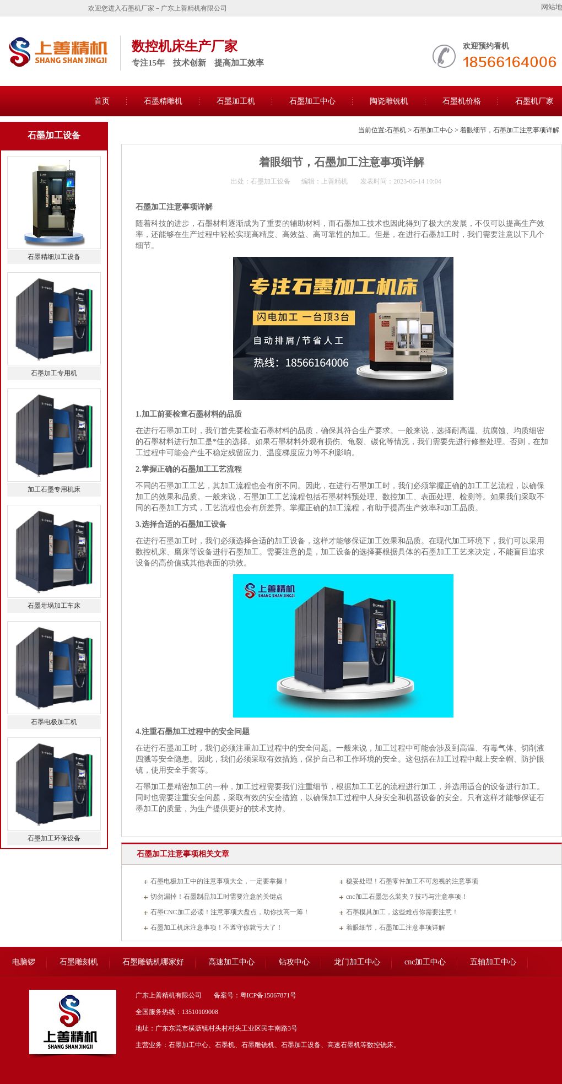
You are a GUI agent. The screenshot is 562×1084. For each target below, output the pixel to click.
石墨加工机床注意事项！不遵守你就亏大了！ (216, 927)
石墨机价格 (461, 101)
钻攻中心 (294, 962)
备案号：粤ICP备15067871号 (255, 995)
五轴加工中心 (493, 962)
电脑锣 (23, 962)
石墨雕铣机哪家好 (153, 962)
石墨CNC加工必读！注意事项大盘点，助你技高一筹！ (230, 912)
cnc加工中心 (425, 962)
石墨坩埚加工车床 (54, 606)
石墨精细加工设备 (54, 257)
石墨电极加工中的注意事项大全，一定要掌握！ (219, 881)
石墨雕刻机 (79, 962)
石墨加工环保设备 (54, 838)
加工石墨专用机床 (54, 489)
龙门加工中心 (357, 962)
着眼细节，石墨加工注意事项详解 (395, 927)
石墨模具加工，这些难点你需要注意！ (402, 912)
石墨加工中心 (312, 101)
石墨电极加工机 (54, 722)
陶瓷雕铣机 (389, 101)
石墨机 (396, 130)
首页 (102, 101)
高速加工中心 (231, 962)
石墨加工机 (236, 101)
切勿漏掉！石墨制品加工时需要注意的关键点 (216, 896)
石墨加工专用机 (54, 373)
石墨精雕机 (163, 101)
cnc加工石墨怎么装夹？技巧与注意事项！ (407, 896)
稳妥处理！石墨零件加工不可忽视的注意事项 (412, 881)
